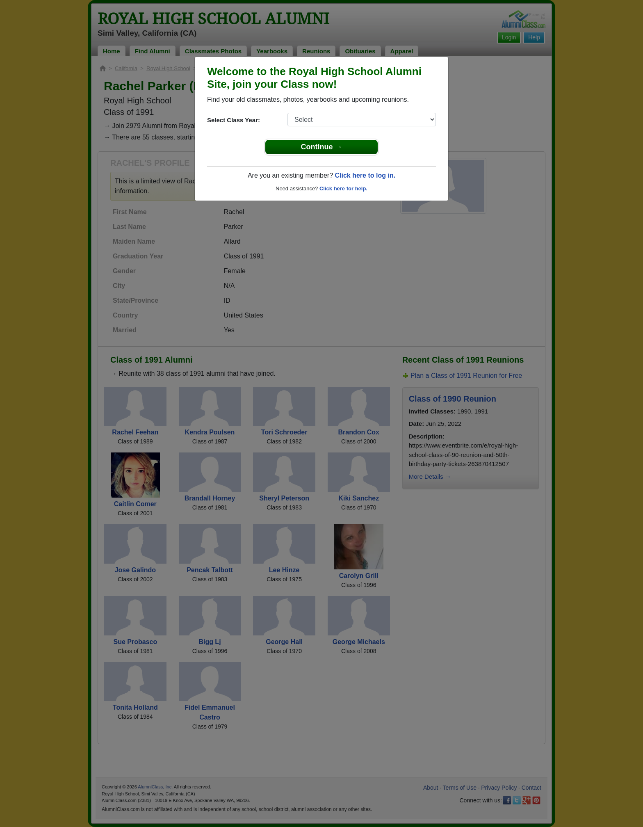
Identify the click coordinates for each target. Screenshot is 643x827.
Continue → (321, 147)
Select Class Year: (233, 120)
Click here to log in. (365, 175)
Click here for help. (343, 188)
